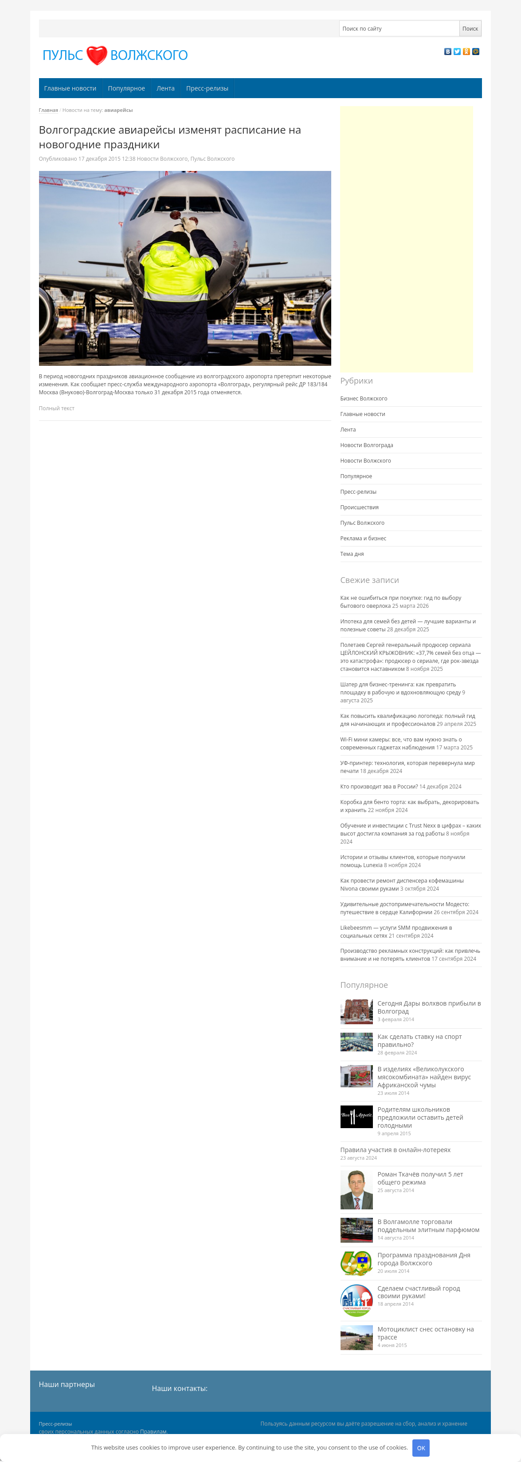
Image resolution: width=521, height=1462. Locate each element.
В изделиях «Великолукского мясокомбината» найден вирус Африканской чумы (424, 1077)
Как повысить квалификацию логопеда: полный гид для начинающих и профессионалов (408, 720)
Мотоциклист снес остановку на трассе (426, 1333)
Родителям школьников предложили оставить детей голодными (420, 1117)
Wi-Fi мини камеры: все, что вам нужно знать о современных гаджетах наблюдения (401, 743)
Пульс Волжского (212, 158)
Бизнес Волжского (364, 398)
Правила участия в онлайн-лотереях (396, 1149)
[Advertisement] (406, 239)
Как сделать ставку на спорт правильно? (420, 1040)
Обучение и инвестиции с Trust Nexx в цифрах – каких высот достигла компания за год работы (411, 829)
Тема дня (352, 554)
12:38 (107, 158)
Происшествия (360, 507)
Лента (166, 88)
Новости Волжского (162, 158)
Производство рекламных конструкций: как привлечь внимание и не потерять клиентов (411, 955)
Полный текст (56, 408)
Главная (49, 110)
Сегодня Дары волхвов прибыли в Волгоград (429, 1007)
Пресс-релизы (207, 88)
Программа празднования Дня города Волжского (424, 1259)
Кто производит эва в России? (379, 786)
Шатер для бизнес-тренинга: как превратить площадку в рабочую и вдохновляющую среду (401, 688)
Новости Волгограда (367, 445)
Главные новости (70, 88)
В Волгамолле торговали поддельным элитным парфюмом (429, 1225)
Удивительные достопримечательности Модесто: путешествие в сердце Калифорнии (405, 908)
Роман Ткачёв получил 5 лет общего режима (420, 1178)
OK (421, 1448)
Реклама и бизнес (364, 538)
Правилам (153, 1431)
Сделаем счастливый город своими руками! (419, 1292)
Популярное (126, 88)
